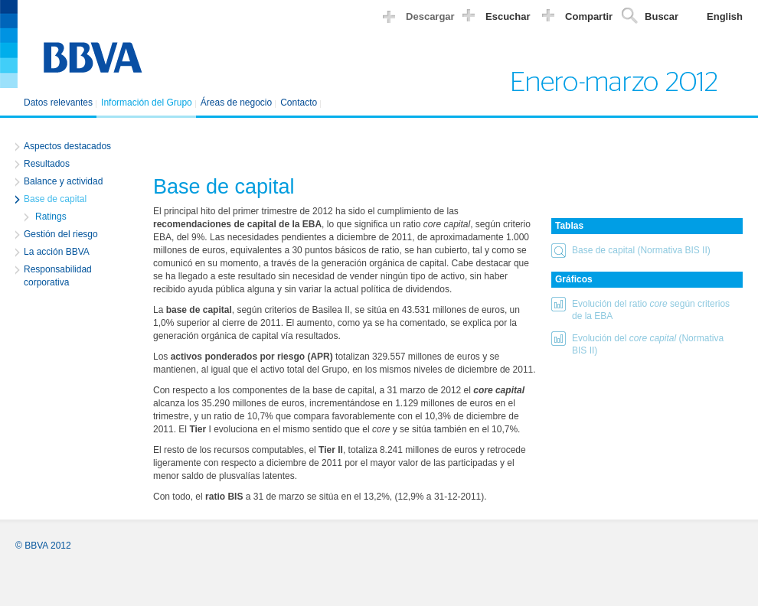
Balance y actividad (63, 181)
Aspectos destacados (67, 146)
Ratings (51, 216)
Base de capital (55, 199)
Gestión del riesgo (61, 234)
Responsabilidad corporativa (58, 276)
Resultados (47, 163)
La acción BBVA (57, 251)
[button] (647, 253)
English (725, 16)
